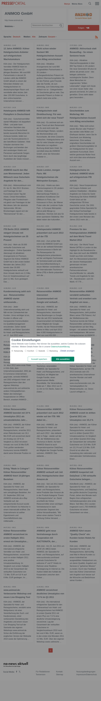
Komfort (30, 351)
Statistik (41, 351)
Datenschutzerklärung (60, 347)
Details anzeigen (68, 351)
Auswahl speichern (39, 359)
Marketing (53, 351)
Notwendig (18, 351)
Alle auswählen (63, 359)
